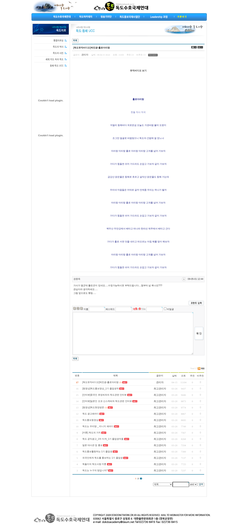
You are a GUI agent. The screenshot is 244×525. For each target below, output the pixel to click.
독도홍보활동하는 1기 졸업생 (97, 451)
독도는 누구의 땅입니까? (95, 470)
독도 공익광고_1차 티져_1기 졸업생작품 (103, 439)
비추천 (200, 375)
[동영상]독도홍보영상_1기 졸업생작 (100, 388)
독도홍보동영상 (90, 420)
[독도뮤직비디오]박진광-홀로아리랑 (100, 382)
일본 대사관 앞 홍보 (92, 445)
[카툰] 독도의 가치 (91, 432)
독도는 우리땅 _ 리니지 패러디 (98, 426)
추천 (192, 375)
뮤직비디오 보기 (138, 70)
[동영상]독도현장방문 (93, 407)
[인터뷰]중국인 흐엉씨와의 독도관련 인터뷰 (104, 395)
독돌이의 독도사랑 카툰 (94, 464)
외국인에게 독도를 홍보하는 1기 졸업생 (102, 457)
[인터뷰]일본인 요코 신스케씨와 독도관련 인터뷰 (107, 401)
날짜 (174, 375)
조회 (183, 375)
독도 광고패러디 (90, 413)
